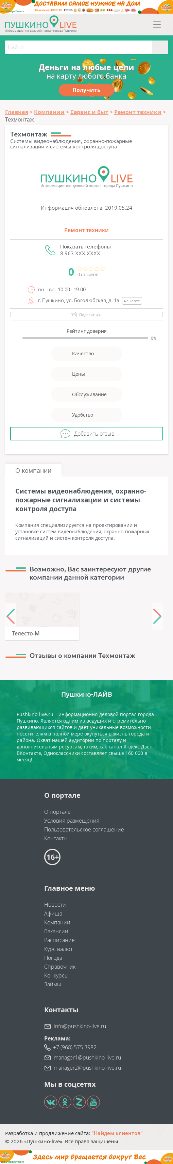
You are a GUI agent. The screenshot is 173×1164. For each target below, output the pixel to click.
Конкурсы (56, 975)
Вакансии (56, 931)
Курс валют (58, 949)
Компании (57, 922)
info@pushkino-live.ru (80, 1026)
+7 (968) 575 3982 (75, 1047)
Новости (55, 904)
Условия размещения (71, 820)
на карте (132, 300)
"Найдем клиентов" (117, 1133)
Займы (52, 984)
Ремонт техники (86, 230)
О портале (57, 811)
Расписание (59, 940)
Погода (53, 957)
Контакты (56, 838)
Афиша (53, 913)
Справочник (59, 966)
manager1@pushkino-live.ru (87, 1057)
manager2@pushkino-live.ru (87, 1067)
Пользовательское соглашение (84, 829)
